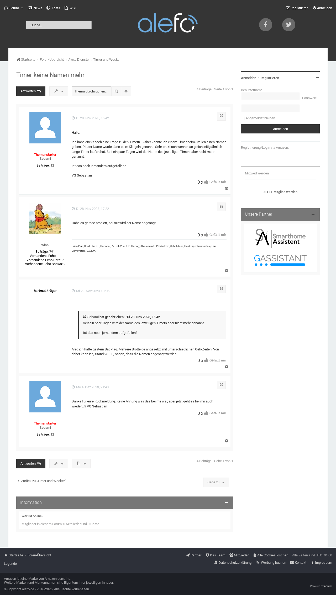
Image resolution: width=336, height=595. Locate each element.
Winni (45, 245)
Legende (10, 564)
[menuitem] (35, 8)
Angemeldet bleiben (260, 118)
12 (52, 165)
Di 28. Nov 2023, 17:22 (90, 209)
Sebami (45, 159)
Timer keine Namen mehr (50, 75)
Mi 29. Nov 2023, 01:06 (90, 291)
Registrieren (270, 78)
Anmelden (248, 78)
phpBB (328, 585)
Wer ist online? (32, 516)
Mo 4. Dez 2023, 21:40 (90, 387)
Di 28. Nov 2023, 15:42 (90, 118)
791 (52, 251)
